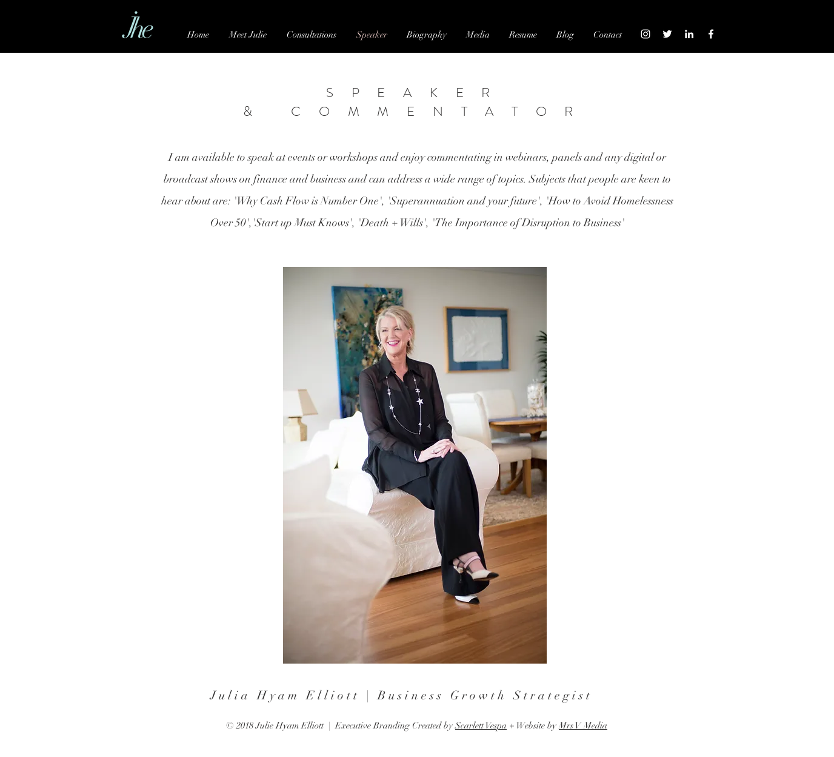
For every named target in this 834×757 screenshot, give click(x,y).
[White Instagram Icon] (645, 34)
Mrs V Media (583, 725)
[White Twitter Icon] (667, 34)
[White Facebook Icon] (711, 34)
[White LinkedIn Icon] (689, 34)
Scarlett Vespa (481, 725)
